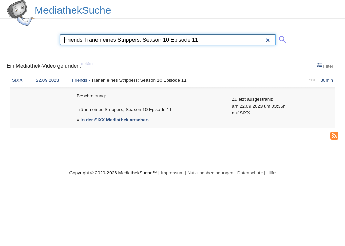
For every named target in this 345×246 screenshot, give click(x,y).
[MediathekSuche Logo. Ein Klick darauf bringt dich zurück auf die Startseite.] (21, 13)
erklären (87, 64)
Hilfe (271, 172)
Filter (325, 65)
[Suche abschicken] (281, 38)
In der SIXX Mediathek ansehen (114, 119)
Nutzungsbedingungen (210, 172)
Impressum (172, 172)
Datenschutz (250, 172)
